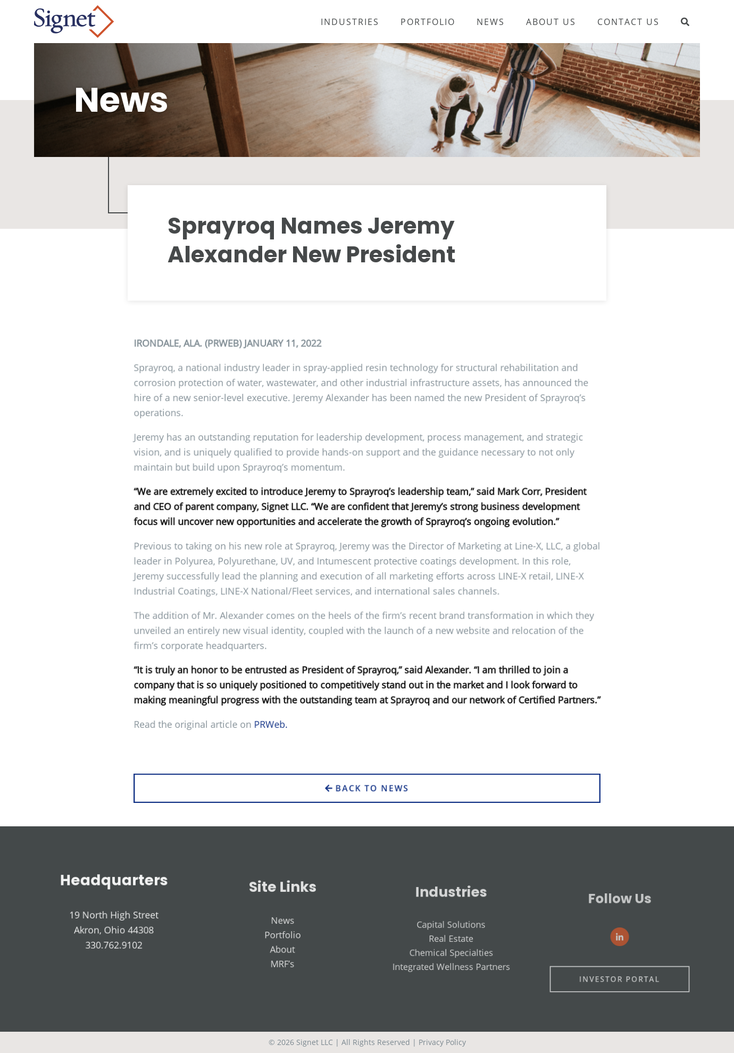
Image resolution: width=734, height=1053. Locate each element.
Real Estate (451, 971)
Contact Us (628, 22)
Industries (350, 22)
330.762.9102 (114, 960)
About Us (551, 22)
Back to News (366, 805)
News (491, 22)
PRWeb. (283, 716)
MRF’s (282, 985)
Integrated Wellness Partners (451, 992)
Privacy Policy (442, 1042)
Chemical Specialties (451, 981)
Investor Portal (620, 1003)
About (283, 974)
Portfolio (428, 22)
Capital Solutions (451, 961)
